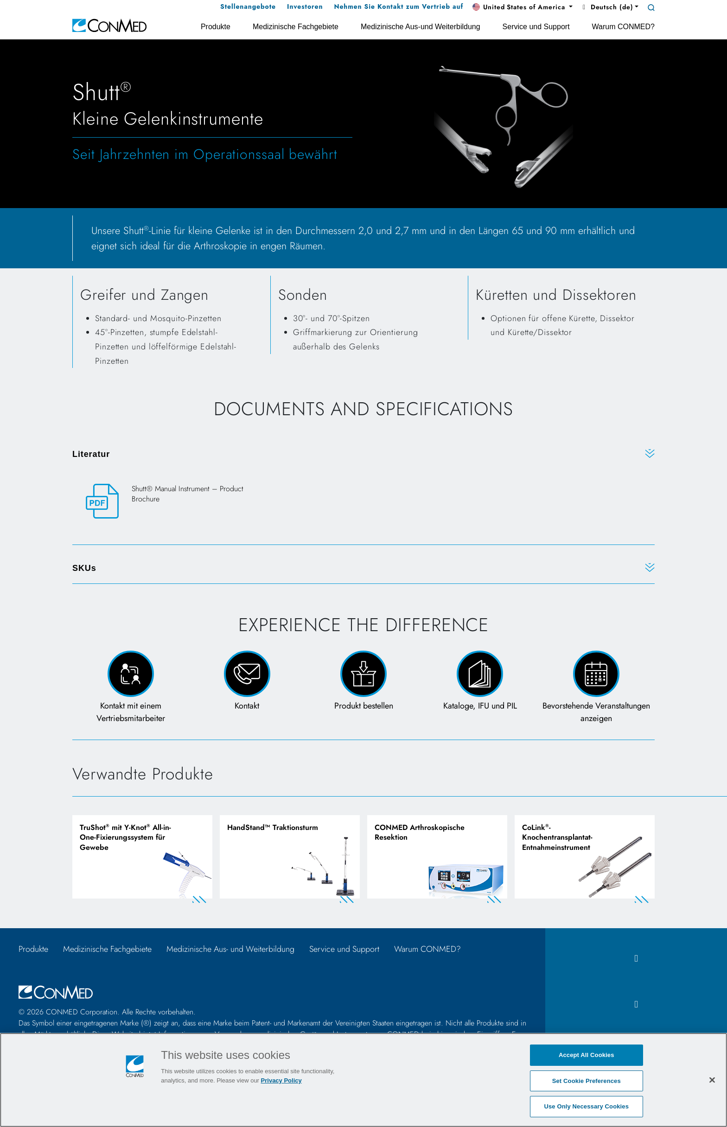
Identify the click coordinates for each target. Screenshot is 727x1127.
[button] (522, 7)
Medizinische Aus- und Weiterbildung (230, 949)
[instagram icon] (636, 1004)
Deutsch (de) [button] (606, 7)
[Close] (712, 1080)
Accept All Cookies (586, 1054)
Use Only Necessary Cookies (586, 1106)
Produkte (33, 949)
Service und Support (344, 949)
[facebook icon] (636, 958)
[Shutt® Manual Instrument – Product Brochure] (173, 501)
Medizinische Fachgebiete (107, 949)
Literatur (91, 454)
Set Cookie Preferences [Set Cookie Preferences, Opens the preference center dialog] (586, 1080)
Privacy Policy (281, 1080)
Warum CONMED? (427, 949)
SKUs (84, 568)
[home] (109, 25)
